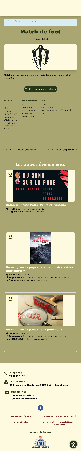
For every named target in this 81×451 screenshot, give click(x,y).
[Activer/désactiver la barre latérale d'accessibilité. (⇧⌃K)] (73, 444)
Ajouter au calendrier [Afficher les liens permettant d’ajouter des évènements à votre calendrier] (41, 89)
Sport (6, 129)
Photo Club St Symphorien (22, 150)
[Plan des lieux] (51, 130)
